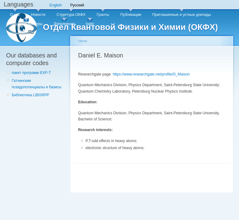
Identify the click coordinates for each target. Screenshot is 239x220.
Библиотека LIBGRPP (30, 95)
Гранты (103, 15)
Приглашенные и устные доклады (181, 15)
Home (82, 41)
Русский (77, 5)
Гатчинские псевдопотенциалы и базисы (36, 84)
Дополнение (64, 24)
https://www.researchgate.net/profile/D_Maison (151, 74)
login (90, 24)
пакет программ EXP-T (31, 73)
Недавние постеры (26, 24)
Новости (38, 15)
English (56, 5)
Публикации (130, 15)
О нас (15, 15)
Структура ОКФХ (71, 15)
